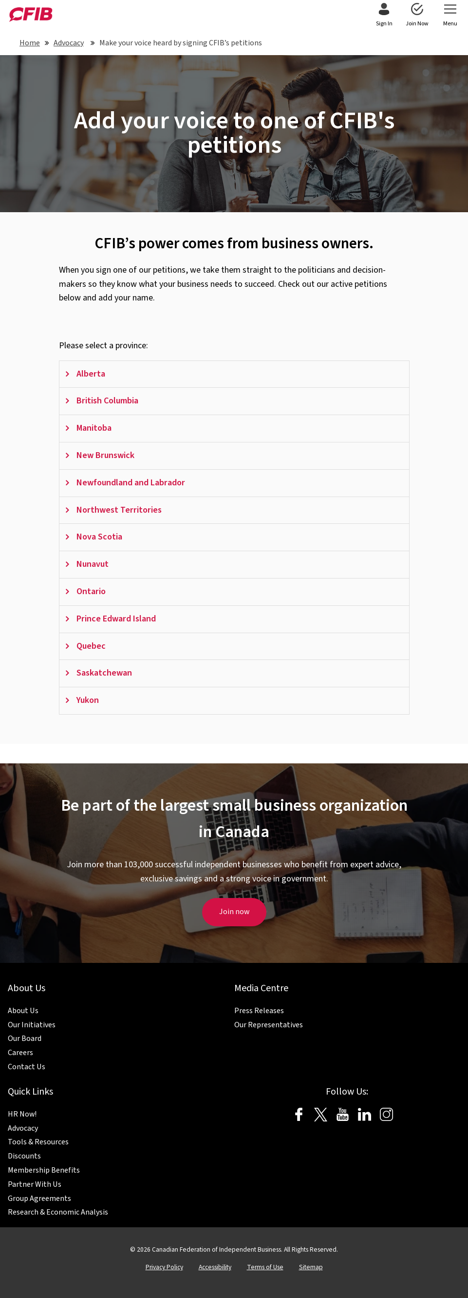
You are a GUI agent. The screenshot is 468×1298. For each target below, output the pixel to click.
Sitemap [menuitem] (311, 1267)
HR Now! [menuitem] (22, 1114)
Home (29, 43)
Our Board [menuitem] (24, 1038)
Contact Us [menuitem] (26, 1066)
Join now (234, 911)
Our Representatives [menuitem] (268, 1024)
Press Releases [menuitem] (259, 1010)
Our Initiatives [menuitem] (32, 1024)
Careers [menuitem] (20, 1052)
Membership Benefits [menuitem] (44, 1170)
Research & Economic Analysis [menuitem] (58, 1212)
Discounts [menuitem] (24, 1156)
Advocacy (69, 43)
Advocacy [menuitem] (23, 1128)
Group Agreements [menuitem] (39, 1198)
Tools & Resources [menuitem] (38, 1142)
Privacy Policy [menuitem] (164, 1267)
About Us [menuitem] (23, 1010)
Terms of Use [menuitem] (265, 1267)
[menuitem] (384, 15)
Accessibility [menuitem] (215, 1267)
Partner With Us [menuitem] (34, 1184)
